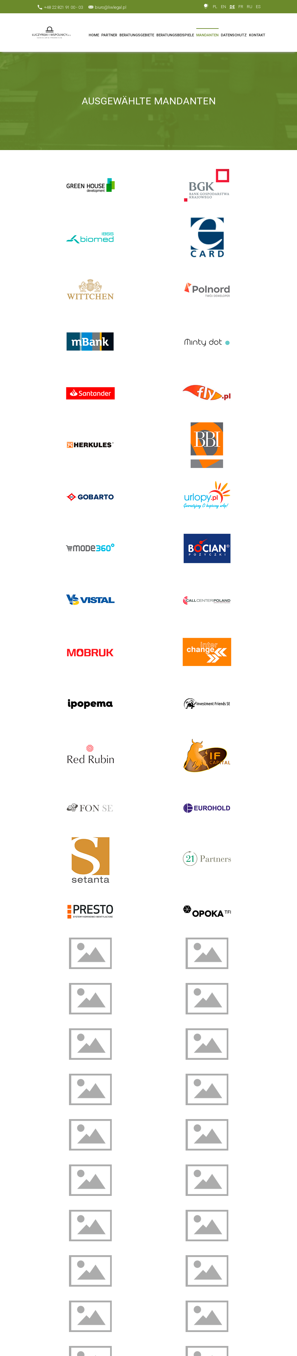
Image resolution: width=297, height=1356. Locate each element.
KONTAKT (257, 35)
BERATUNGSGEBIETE (137, 35)
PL (215, 6)
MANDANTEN (207, 35)
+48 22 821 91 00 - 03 (63, 7)
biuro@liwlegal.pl (110, 7)
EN (223, 6)
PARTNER (109, 35)
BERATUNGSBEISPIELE (175, 35)
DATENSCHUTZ (234, 35)
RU (249, 6)
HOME (94, 35)
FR (240, 6)
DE (232, 6)
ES (258, 6)
